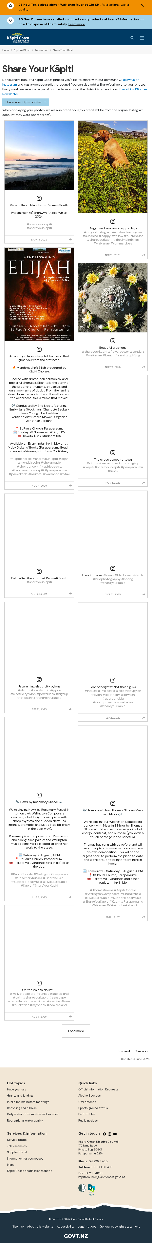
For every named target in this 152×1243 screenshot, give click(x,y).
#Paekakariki (127, 905)
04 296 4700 (98, 1161)
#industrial (93, 691)
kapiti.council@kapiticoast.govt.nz (101, 1177)
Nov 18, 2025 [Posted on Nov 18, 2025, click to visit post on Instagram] (39, 239)
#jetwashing (26, 698)
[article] (39, 181)
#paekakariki (18, 474)
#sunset (42, 994)
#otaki (65, 474)
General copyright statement (120, 1227)
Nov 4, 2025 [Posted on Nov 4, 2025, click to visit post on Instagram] (39, 485)
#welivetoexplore (22, 994)
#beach (108, 355)
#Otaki (111, 905)
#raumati (35, 474)
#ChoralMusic (53, 878)
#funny (112, 471)
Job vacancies (17, 1146)
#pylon (55, 690)
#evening (54, 1001)
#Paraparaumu (132, 901)
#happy (105, 236)
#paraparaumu (56, 470)
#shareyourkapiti (39, 224)
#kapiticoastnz (50, 466)
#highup (62, 694)
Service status (17, 1140)
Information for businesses (25, 1159)
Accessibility (65, 1227)
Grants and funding (20, 1096)
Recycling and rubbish (22, 1108)
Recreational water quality (25, 1121)
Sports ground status (93, 1108)
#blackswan (123, 575)
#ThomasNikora (101, 890)
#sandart (137, 351)
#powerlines (45, 694)
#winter (40, 1001)
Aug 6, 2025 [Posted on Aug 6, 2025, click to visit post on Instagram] (39, 1016)
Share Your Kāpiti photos (24, 102)
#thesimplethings (126, 240)
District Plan (86, 1114)
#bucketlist (20, 1005)
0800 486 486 (101, 1167)
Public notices (88, 1121)
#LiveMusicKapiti (55, 882)
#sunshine (90, 236)
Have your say (16, 1089)
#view (65, 1001)
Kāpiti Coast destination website (29, 1171)
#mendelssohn (29, 462)
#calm (17, 997)
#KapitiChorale (21, 874)
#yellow (117, 236)
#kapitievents (22, 470)
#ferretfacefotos (20, 1001)
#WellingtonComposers (50, 874)
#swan (108, 575)
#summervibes (121, 243)
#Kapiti (26, 885)
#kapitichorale (21, 459)
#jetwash (128, 695)
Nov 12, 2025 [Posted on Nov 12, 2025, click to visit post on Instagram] (113, 367)
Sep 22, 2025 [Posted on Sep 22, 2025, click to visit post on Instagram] (39, 709)
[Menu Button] (142, 38)
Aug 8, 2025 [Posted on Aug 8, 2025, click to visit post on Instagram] (39, 897)
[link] (39, 198)
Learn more (76, 24)
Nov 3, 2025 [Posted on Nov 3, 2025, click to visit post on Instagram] (112, 482)
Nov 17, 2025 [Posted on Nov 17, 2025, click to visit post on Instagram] (113, 255)
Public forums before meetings (28, 1102)
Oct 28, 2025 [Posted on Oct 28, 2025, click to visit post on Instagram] (39, 594)
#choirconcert (27, 466)
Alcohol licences (89, 1096)
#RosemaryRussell (28, 878)
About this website (40, 1227)
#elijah (63, 459)
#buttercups (133, 236)
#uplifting (133, 355)
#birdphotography (107, 579)
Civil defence (87, 1102)
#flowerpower (118, 351)
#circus (92, 463)
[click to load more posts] (76, 1031)
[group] (70, 239)
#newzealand (57, 1005)
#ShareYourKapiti (45, 885)
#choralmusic (51, 462)
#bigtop (133, 463)
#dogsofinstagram (97, 232)
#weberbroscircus (112, 463)
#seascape (57, 997)
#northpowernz (104, 702)
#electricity (26, 690)
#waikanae (51, 474)
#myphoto (38, 1005)
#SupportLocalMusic (26, 882)
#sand (120, 355)
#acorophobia (113, 698)
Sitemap (18, 1227)
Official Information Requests (98, 1089)
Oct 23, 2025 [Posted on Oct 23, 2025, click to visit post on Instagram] (113, 594)
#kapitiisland (59, 994)
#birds (138, 575)
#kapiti (38, 470)
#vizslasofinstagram (127, 232)
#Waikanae (97, 905)
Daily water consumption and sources (33, 1114)
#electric (42, 690)
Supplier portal (17, 1152)
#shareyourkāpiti (39, 228)
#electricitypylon (23, 694)
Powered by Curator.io (133, 1051)
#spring (127, 579)
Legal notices (87, 1227)
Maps (10, 1165)
